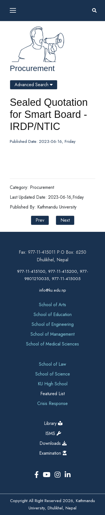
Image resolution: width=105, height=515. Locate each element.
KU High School (52, 384)
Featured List (52, 393)
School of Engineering (53, 324)
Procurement (32, 68)
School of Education (53, 314)
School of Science (52, 374)
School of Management (52, 334)
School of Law (52, 364)
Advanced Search (34, 84)
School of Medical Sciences (52, 344)
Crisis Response (52, 403)
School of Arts (52, 304)
